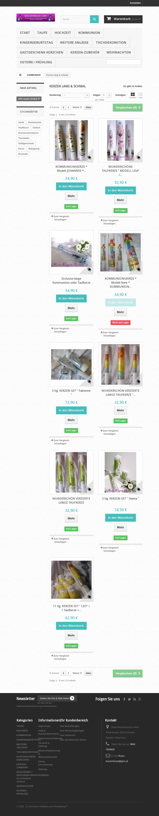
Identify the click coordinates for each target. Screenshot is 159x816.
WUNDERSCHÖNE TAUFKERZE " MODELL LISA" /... (120, 170)
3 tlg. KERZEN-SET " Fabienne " (71, 392)
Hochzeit (23, 154)
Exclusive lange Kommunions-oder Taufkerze (71, 280)
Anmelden (135, 3)
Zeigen (96, 95)
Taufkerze (23, 127)
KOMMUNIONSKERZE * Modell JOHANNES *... (71, 168)
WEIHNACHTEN (118, 52)
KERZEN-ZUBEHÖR (84, 52)
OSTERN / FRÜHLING (36, 62)
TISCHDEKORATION (111, 42)
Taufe (21, 122)
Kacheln (132, 95)
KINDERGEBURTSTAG (36, 42)
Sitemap (42, 769)
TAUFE (42, 33)
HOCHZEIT (63, 33)
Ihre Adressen (67, 735)
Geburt (36, 127)
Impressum (44, 726)
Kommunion (35, 122)
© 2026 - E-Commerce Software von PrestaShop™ (42, 806)
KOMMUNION (89, 33)
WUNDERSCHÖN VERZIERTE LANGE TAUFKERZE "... (120, 392)
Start (25, 33)
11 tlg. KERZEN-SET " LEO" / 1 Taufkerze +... (71, 608)
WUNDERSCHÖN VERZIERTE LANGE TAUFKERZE (71, 500)
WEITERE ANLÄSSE (74, 42)
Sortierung (55, 95)
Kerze (21, 148)
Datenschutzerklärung (50, 738)
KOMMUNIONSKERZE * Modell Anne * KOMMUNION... (120, 282)
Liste (140, 95)
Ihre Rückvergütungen (72, 730)
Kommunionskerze (28, 133)
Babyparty (34, 148)
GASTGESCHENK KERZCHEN (41, 52)
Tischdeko (23, 138)
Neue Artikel (28, 88)
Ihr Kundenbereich (74, 720)
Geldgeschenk (26, 143)
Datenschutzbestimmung (29, 706)
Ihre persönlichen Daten (73, 739)
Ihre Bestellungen (69, 726)
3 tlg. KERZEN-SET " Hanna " (120, 498)
